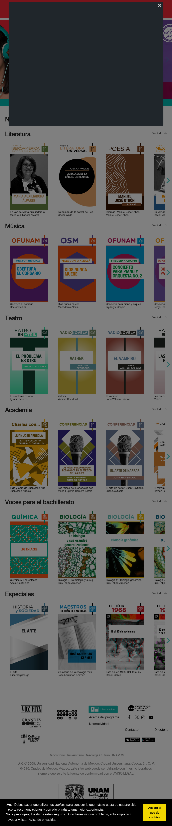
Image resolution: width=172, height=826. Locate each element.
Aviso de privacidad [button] (42, 819)
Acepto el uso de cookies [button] (154, 812)
